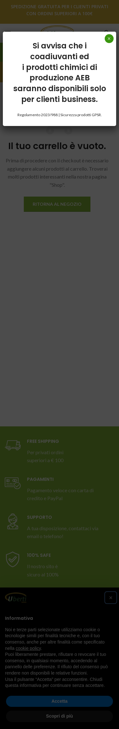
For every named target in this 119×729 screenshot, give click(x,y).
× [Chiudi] (109, 38)
